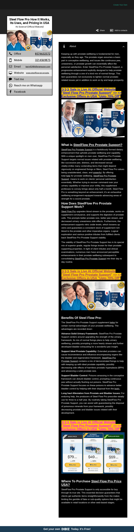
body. (117, 388)
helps (112, 322)
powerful (97, 172)
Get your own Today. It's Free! (67, 529)
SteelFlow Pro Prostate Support (77, 149)
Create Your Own (120, 5)
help (68, 176)
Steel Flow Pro (68, 211)
